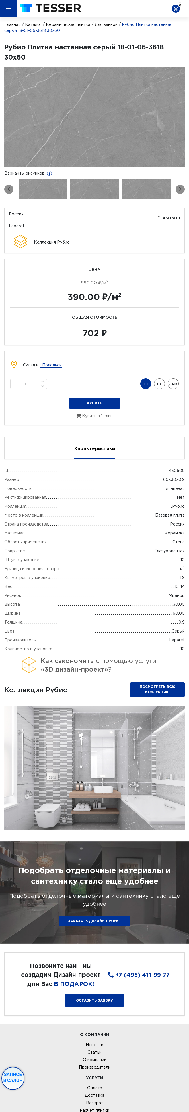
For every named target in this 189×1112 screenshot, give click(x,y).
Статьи (94, 1052)
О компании (94, 1059)
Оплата (94, 1088)
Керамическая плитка (68, 24)
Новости (94, 1044)
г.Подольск (51, 365)
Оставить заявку (94, 1000)
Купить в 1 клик (94, 416)
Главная (12, 24)
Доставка (94, 1095)
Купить (94, 403)
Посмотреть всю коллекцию (158, 689)
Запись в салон (13, 1077)
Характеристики (94, 448)
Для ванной (106, 24)
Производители (94, 1067)
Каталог (33, 24)
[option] (94, 117)
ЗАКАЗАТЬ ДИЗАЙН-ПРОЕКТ (94, 921)
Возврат (94, 1102)
